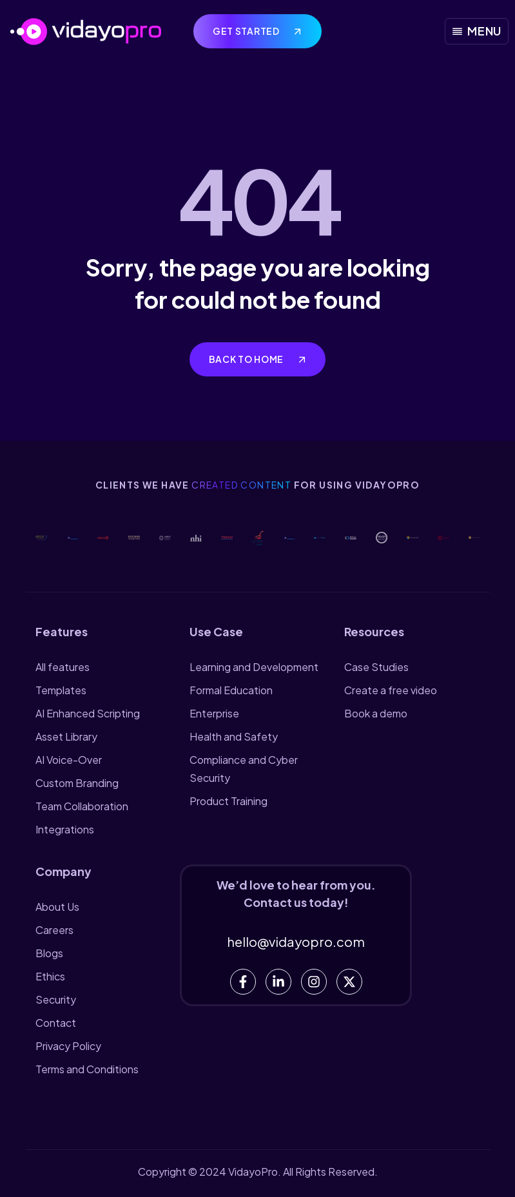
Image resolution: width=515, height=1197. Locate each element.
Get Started (247, 31)
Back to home (247, 359)
